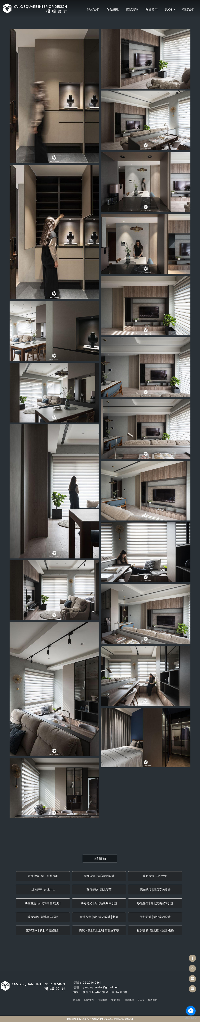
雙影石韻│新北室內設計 (155, 917)
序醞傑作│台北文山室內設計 (155, 903)
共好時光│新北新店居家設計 (99, 903)
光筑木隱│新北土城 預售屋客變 (99, 930)
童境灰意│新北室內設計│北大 (99, 917)
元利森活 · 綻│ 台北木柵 (43, 876)
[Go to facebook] (191, 1010)
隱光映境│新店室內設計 (155, 889)
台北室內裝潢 (129, 1002)
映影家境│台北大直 (155, 876)
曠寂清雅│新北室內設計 (43, 917)
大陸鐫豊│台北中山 (43, 889)
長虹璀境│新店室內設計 (99, 876)
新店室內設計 (56, 1002)
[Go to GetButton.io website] (191, 1018)
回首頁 (76, 1000)
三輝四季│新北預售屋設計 (43, 930)
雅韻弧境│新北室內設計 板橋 (155, 930)
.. (112, 1018)
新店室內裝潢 (144, 1002)
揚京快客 (87, 1018)
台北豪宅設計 (113, 1002)
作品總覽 (110, 9)
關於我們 (91, 9)
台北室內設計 (98, 1002)
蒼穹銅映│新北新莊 (99, 889)
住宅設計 (84, 1002)
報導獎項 (150, 9)
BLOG (169, 9)
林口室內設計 (71, 1002)
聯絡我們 (188, 9)
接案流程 (130, 9)
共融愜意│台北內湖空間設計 (43, 903)
